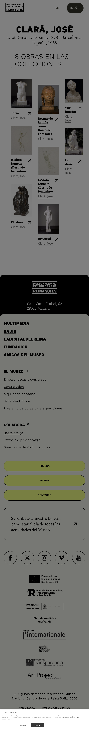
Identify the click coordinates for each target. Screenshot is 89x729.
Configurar (23, 725)
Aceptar (37, 725)
